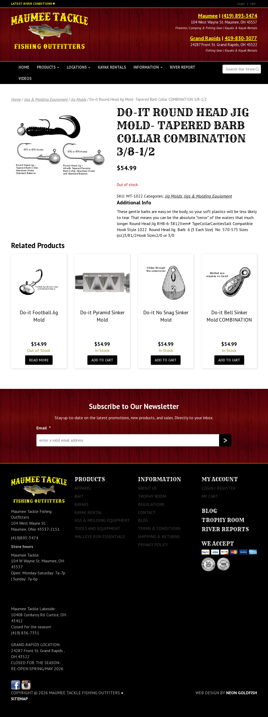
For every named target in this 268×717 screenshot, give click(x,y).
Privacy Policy (153, 544)
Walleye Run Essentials (100, 536)
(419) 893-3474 (239, 15)
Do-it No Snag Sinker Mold (165, 316)
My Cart (210, 496)
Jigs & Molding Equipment (46, 99)
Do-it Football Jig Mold (39, 316)
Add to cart (102, 360)
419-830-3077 (241, 38)
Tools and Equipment (97, 528)
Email (43, 427)
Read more (39, 360)
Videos (25, 78)
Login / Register (219, 488)
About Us (147, 488)
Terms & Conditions (159, 528)
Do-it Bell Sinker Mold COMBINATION (229, 316)
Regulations (151, 504)
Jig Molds (78, 99)
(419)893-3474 (24, 537)
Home (24, 67)
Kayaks (81, 504)
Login (241, 3)
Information (148, 67)
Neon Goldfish (241, 692)
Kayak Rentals (112, 67)
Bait (79, 496)
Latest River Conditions (31, 3)
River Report (182, 67)
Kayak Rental (88, 512)
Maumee (208, 15)
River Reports (225, 529)
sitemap (19, 698)
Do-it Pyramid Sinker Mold (102, 316)
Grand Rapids (205, 38)
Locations (78, 67)
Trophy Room (152, 496)
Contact (147, 512)
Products (48, 67)
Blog (143, 520)
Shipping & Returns (159, 536)
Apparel (83, 488)
